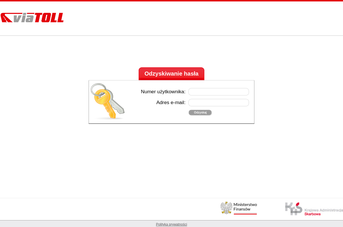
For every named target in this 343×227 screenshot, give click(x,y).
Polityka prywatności (171, 224)
